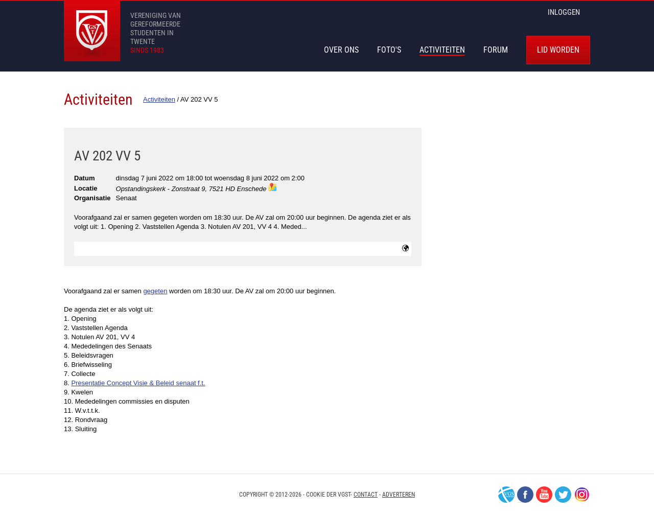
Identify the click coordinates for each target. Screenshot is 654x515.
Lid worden (558, 50)
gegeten (155, 291)
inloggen (564, 12)
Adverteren (398, 494)
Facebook (525, 494)
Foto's (389, 50)
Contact (366, 494)
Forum (495, 50)
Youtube (544, 494)
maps (272, 187)
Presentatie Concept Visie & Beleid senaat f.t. (138, 383)
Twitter (563, 494)
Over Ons (341, 50)
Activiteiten (442, 50)
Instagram (582, 494)
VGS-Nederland (506, 494)
